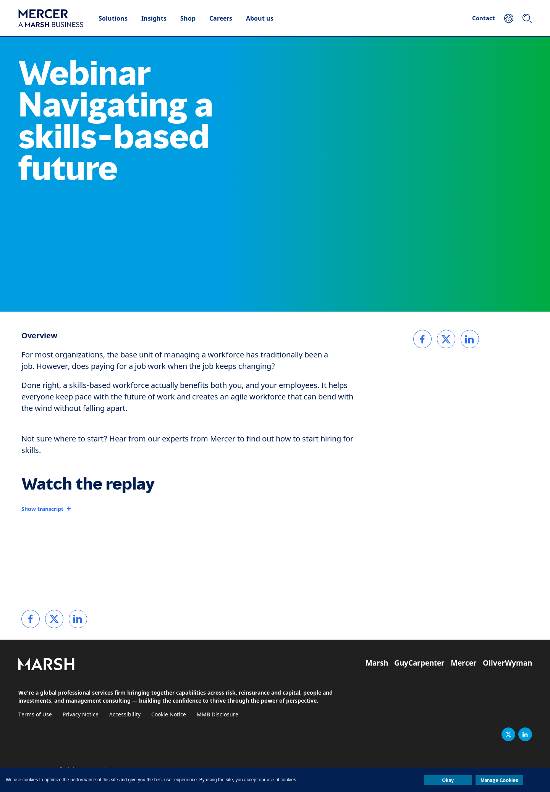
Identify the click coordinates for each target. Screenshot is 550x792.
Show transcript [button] (42, 509)
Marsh (377, 663)
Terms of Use (35, 715)
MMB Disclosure (217, 715)
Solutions (113, 18)
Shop (188, 18)
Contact (483, 18)
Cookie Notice (168, 715)
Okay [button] (448, 780)
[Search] (527, 18)
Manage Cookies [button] (499, 780)
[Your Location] (509, 18)
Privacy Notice (81, 715)
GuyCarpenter (419, 663)
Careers (220, 18)
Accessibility (125, 715)
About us (259, 18)
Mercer (464, 663)
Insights (154, 18)
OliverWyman (507, 663)
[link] (30, 619)
